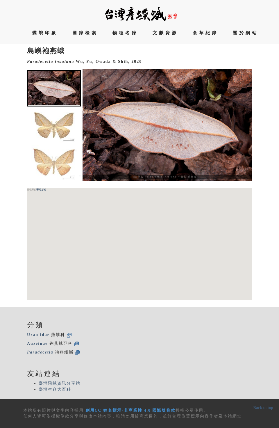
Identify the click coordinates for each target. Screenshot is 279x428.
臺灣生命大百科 (55, 389)
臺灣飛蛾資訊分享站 (60, 383)
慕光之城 (41, 189)
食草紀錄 (205, 33)
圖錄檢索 (85, 33)
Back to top (263, 408)
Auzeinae (37, 343)
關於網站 (245, 33)
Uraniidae (38, 335)
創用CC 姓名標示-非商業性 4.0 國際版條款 (130, 410)
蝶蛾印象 (45, 33)
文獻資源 (165, 33)
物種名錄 (125, 33)
